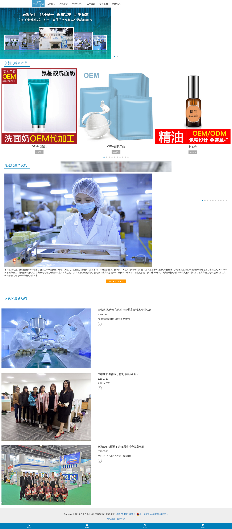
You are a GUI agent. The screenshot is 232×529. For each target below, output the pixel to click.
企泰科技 (121, 518)
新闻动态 (116, 4)
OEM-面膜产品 (116, 146)
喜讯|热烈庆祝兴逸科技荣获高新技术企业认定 (125, 309)
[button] (116, 526)
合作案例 (103, 4)
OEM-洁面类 (39, 146)
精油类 (193, 146)
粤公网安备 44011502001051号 (152, 514)
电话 (29, 526)
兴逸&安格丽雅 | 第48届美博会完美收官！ (122, 446)
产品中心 (63, 4)
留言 (203, 526)
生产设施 (91, 4)
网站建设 (111, 518)
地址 (145, 526)
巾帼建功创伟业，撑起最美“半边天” (118, 374)
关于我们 (51, 4)
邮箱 (87, 526)
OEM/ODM (77, 4)
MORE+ (39, 152)
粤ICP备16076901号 (125, 514)
